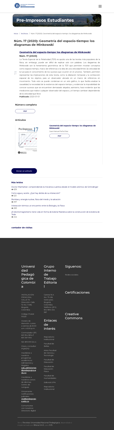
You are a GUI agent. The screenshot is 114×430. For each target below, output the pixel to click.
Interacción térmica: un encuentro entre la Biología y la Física (38, 206)
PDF (25, 111)
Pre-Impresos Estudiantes (45, 20)
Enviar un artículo (24, 171)
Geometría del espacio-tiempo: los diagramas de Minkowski (55, 52)
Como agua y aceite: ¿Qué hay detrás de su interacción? (35, 193)
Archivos (24, 34)
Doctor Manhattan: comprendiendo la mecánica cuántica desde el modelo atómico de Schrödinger (54, 187)
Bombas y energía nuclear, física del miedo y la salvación (36, 199)
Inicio (16, 34)
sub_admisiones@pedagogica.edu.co (28, 370)
